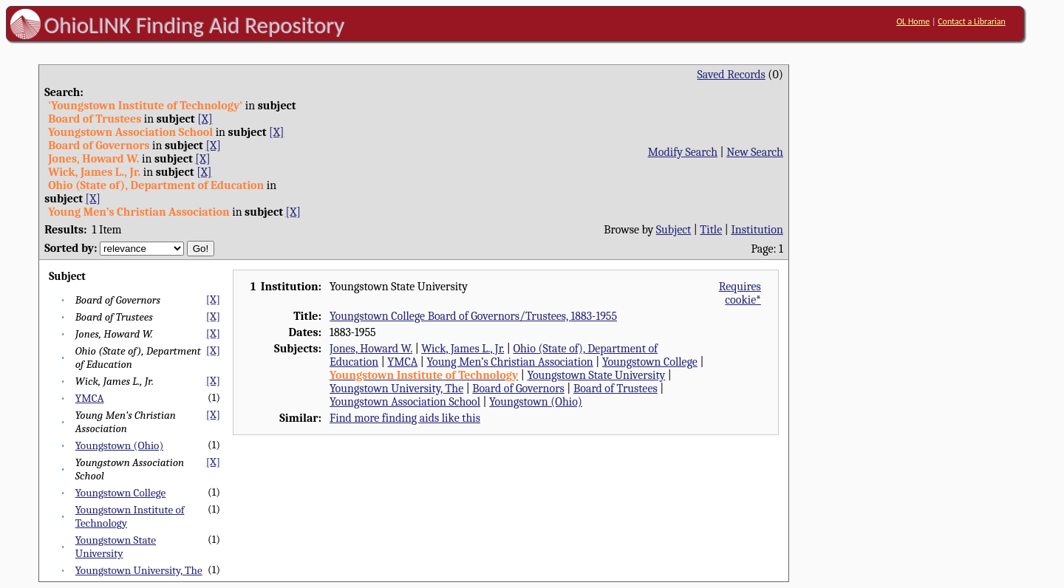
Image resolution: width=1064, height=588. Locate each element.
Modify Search (682, 152)
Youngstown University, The (138, 570)
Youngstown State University (115, 546)
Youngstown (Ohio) (119, 445)
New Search (754, 152)
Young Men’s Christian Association (509, 362)
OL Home (913, 21)
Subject (673, 229)
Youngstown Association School (405, 401)
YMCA (89, 398)
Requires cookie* (740, 293)
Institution (757, 229)
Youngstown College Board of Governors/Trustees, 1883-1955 (473, 316)
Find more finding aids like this (405, 418)
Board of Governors (518, 388)
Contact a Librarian (972, 21)
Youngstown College (120, 492)
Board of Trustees (615, 388)
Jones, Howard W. (371, 348)
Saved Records (731, 74)
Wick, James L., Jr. (462, 348)
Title (711, 229)
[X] (204, 119)
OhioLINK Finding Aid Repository (194, 25)
